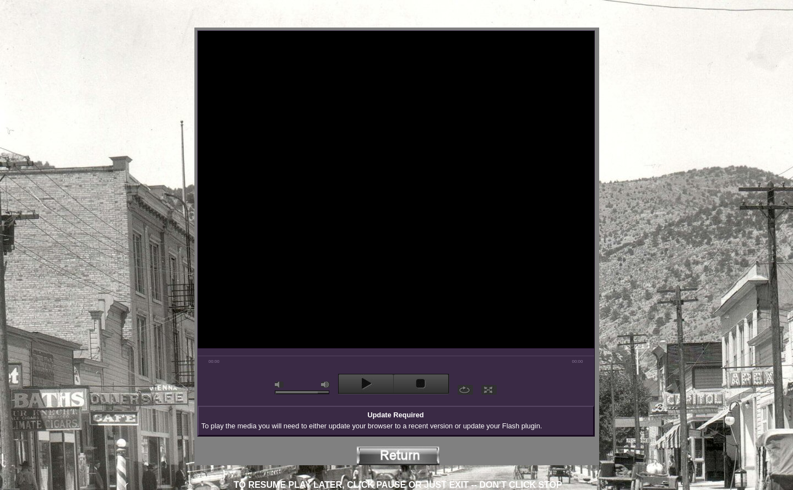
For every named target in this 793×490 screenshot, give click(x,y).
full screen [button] (489, 390)
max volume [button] (325, 385)
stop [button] (421, 383)
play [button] (366, 383)
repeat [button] (465, 390)
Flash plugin (521, 426)
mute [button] (279, 385)
